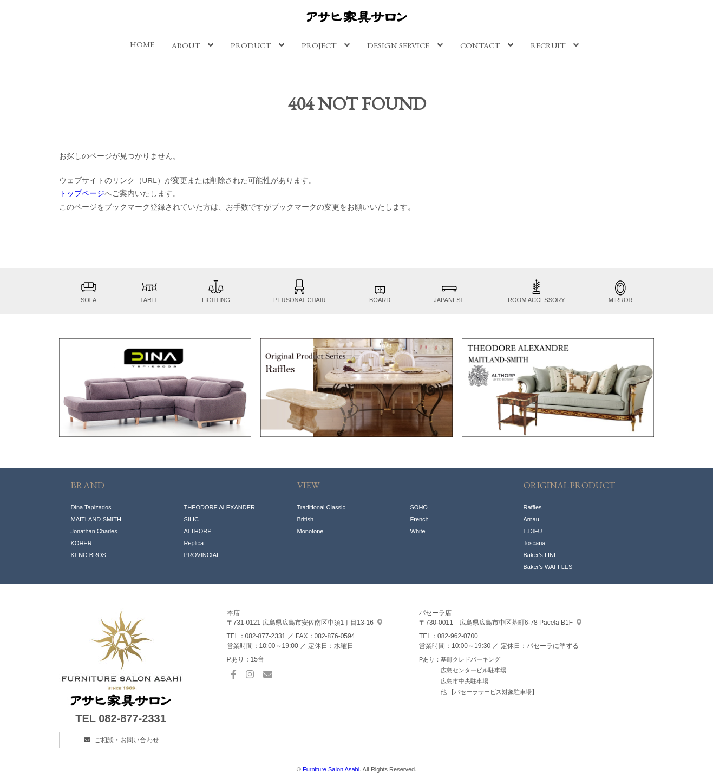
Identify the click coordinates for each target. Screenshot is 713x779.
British (305, 519)
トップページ (81, 193)
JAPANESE (449, 291)
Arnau (531, 519)
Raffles (533, 507)
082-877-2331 (132, 718)
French (419, 519)
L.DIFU (533, 531)
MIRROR (621, 291)
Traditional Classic (321, 507)
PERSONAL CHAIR (299, 291)
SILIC (191, 519)
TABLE (149, 291)
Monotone (310, 531)
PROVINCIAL (202, 555)
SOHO (419, 507)
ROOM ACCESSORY (536, 291)
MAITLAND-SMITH (96, 519)
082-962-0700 (457, 636)
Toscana (535, 543)
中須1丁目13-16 (304, 622)
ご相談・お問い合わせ (126, 740)
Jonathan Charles (94, 531)
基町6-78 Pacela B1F (500, 622)
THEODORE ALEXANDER (219, 507)
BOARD (379, 291)
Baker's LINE (541, 555)
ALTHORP (198, 531)
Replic (192, 543)
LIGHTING (216, 291)
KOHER (81, 543)
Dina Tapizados (91, 507)
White (418, 531)
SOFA (89, 291)
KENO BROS (88, 555)
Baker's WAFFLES (548, 567)
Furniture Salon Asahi (331, 769)
